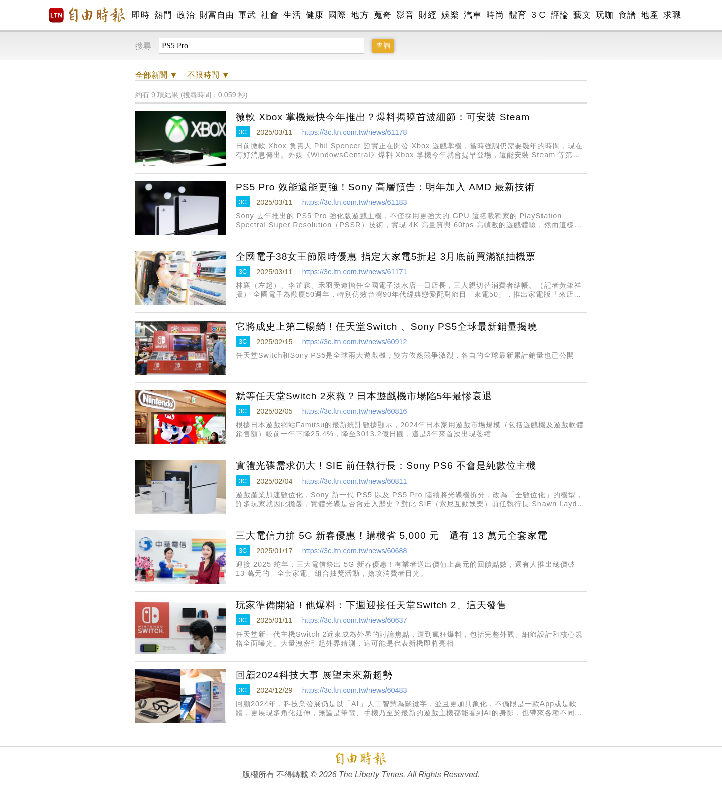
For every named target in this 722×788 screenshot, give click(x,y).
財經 (427, 15)
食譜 (627, 15)
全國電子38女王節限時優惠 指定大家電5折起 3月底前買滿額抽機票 (386, 256)
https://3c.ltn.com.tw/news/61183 (354, 202)
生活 (292, 15)
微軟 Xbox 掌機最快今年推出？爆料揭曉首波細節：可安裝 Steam (383, 117)
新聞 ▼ (156, 75)
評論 (559, 15)
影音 (405, 15)
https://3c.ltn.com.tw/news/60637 (354, 620)
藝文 (582, 15)
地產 (649, 15)
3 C (538, 15)
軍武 (247, 15)
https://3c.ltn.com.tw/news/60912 (354, 342)
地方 (360, 15)
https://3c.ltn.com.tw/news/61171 (354, 272)
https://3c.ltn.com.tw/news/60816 (354, 411)
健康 (314, 15)
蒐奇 (382, 15)
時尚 (495, 15)
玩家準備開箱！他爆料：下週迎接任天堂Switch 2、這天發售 (371, 605)
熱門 (163, 15)
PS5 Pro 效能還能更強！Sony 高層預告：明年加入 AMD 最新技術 (385, 187)
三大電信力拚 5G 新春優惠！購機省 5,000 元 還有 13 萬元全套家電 (392, 535)
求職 (672, 15)
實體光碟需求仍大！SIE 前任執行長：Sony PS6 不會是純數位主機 (386, 465)
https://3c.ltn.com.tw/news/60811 (354, 481)
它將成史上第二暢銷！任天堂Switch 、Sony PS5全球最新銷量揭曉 (386, 326)
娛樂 (450, 15)
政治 (186, 15)
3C (243, 132)
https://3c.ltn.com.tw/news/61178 (354, 132)
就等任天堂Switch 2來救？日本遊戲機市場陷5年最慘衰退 (364, 396)
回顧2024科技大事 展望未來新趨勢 (314, 675)
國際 (337, 15)
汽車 (472, 15)
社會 (269, 15)
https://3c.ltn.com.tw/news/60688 (354, 551)
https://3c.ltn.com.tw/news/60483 (354, 690)
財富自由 (216, 15)
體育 (517, 15)
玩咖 (604, 15)
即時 (140, 15)
